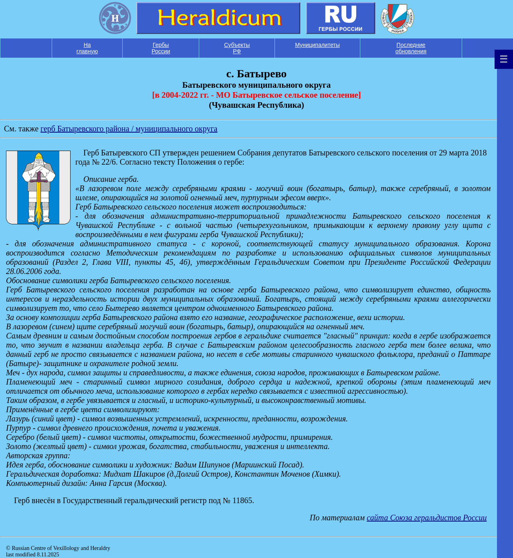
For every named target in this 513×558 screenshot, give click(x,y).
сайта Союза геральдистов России (427, 517)
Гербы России (160, 48)
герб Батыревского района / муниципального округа (128, 128)
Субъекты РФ (237, 48)
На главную (87, 48)
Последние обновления (411, 48)
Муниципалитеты (317, 45)
